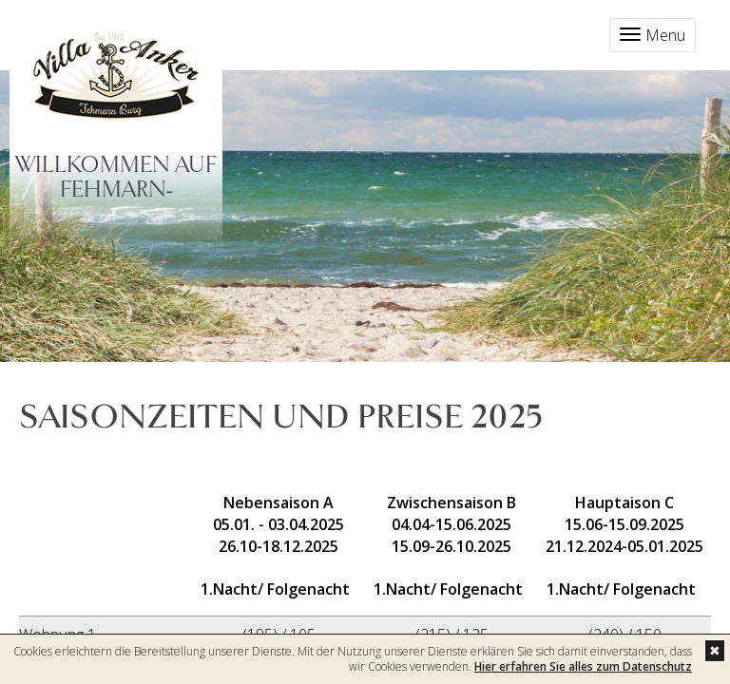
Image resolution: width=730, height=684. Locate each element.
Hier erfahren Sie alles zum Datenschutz (583, 666)
